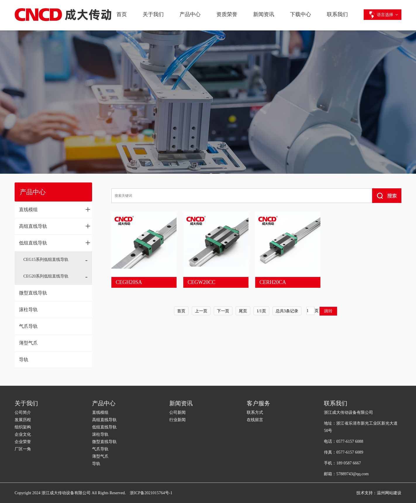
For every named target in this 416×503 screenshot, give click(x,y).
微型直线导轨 (33, 292)
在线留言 (255, 420)
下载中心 (300, 14)
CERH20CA (273, 282)
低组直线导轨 (55, 242)
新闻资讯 (263, 14)
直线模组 (55, 209)
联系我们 (337, 14)
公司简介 (23, 412)
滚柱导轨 (28, 309)
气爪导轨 (28, 326)
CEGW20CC (201, 282)
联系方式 (255, 412)
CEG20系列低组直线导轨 (45, 276)
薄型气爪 (28, 342)
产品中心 (190, 14)
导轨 (23, 359)
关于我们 (153, 14)
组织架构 (23, 427)
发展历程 (23, 420)
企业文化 (23, 434)
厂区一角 (23, 449)
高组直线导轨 (55, 226)
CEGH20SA (129, 282)
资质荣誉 (226, 14)
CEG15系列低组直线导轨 (45, 259)
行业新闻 (177, 420)
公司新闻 (177, 412)
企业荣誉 (23, 442)
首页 (121, 14)
